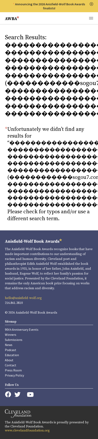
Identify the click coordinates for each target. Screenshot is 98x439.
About (9, 360)
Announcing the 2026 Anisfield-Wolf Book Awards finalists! (50, 6)
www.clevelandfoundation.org (27, 430)
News (8, 345)
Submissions (13, 340)
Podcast (10, 350)
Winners (10, 335)
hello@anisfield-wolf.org (23, 298)
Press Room (13, 370)
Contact (10, 365)
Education (12, 355)
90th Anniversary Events (21, 329)
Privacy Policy (14, 375)
